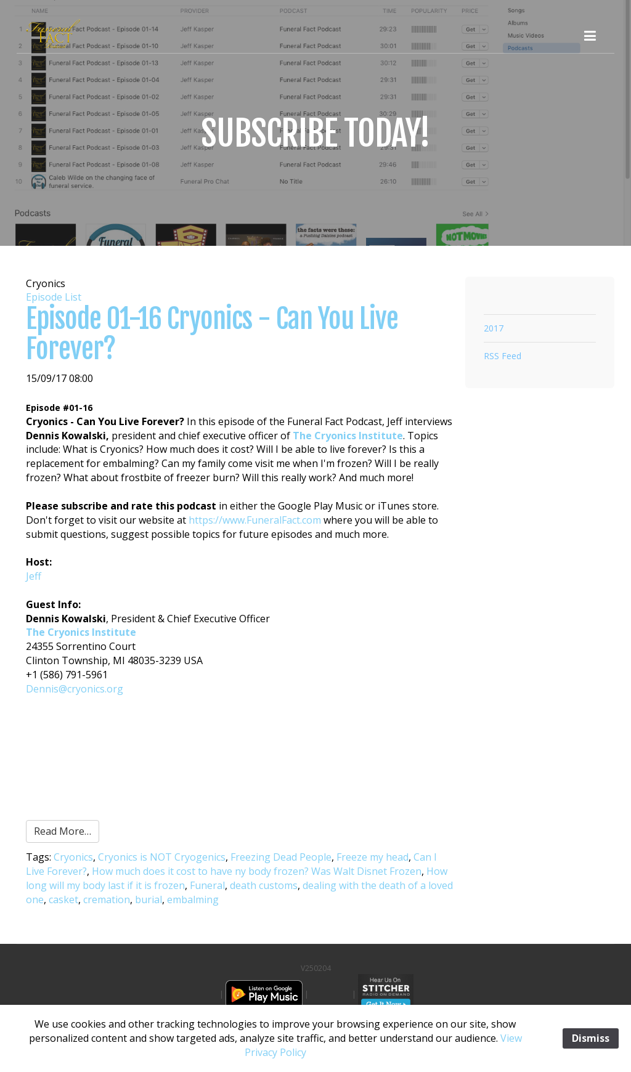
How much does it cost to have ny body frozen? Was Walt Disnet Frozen (256, 871)
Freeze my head (372, 857)
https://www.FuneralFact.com (255, 520)
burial (148, 899)
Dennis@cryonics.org (74, 689)
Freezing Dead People (281, 857)
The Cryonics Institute (348, 435)
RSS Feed (502, 356)
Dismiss (590, 1038)
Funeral (207, 885)
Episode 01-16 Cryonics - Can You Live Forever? (212, 333)
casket (63, 899)
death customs (264, 885)
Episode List (53, 297)
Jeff (33, 576)
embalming (193, 899)
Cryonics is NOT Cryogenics (162, 857)
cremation (106, 899)
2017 (493, 328)
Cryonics (73, 857)
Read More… (62, 831)
